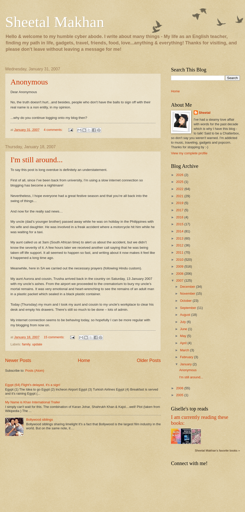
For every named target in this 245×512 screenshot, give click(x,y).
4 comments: (53, 130)
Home (84, 360)
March (185, 350)
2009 (180, 266)
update (37, 344)
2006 (180, 388)
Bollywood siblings (39, 419)
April (183, 343)
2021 (180, 196)
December (188, 287)
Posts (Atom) (34, 370)
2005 (180, 395)
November (188, 293)
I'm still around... (36, 159)
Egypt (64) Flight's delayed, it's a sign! (32, 385)
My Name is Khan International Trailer (32, 402)
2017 (180, 210)
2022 (180, 189)
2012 (180, 245)
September (188, 308)
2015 (180, 224)
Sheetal (205, 113)
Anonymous (29, 82)
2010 (180, 259)
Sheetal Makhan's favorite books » (217, 450)
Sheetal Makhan (54, 22)
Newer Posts (18, 360)
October (186, 301)
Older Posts (149, 360)
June (184, 329)
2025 (180, 182)
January (186, 364)
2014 (180, 231)
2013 (180, 238)
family (26, 344)
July (183, 322)
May (183, 336)
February (187, 357)
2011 (180, 252)
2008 (180, 274)
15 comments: (54, 337)
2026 (180, 175)
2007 (180, 280)
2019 (180, 203)
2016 (180, 217)
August (185, 315)
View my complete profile (189, 153)
